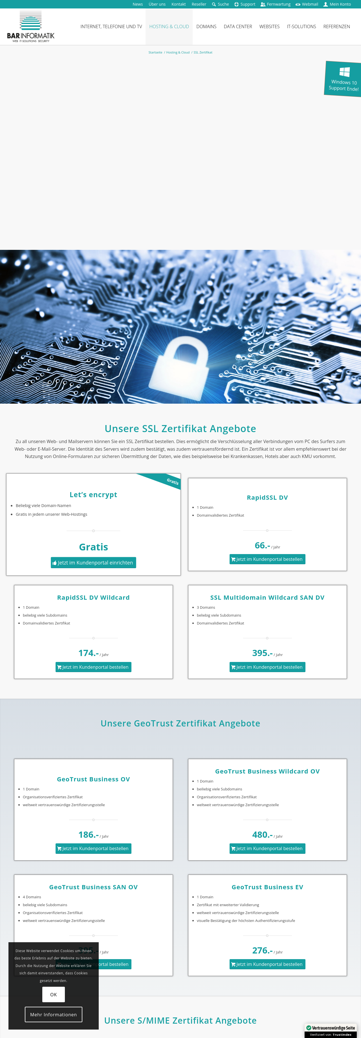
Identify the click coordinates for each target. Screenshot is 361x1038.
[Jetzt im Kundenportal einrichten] (93, 562)
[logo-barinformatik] (30, 26)
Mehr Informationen (53, 1015)
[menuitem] (138, 4)
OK (53, 995)
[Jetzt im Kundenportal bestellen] (267, 559)
